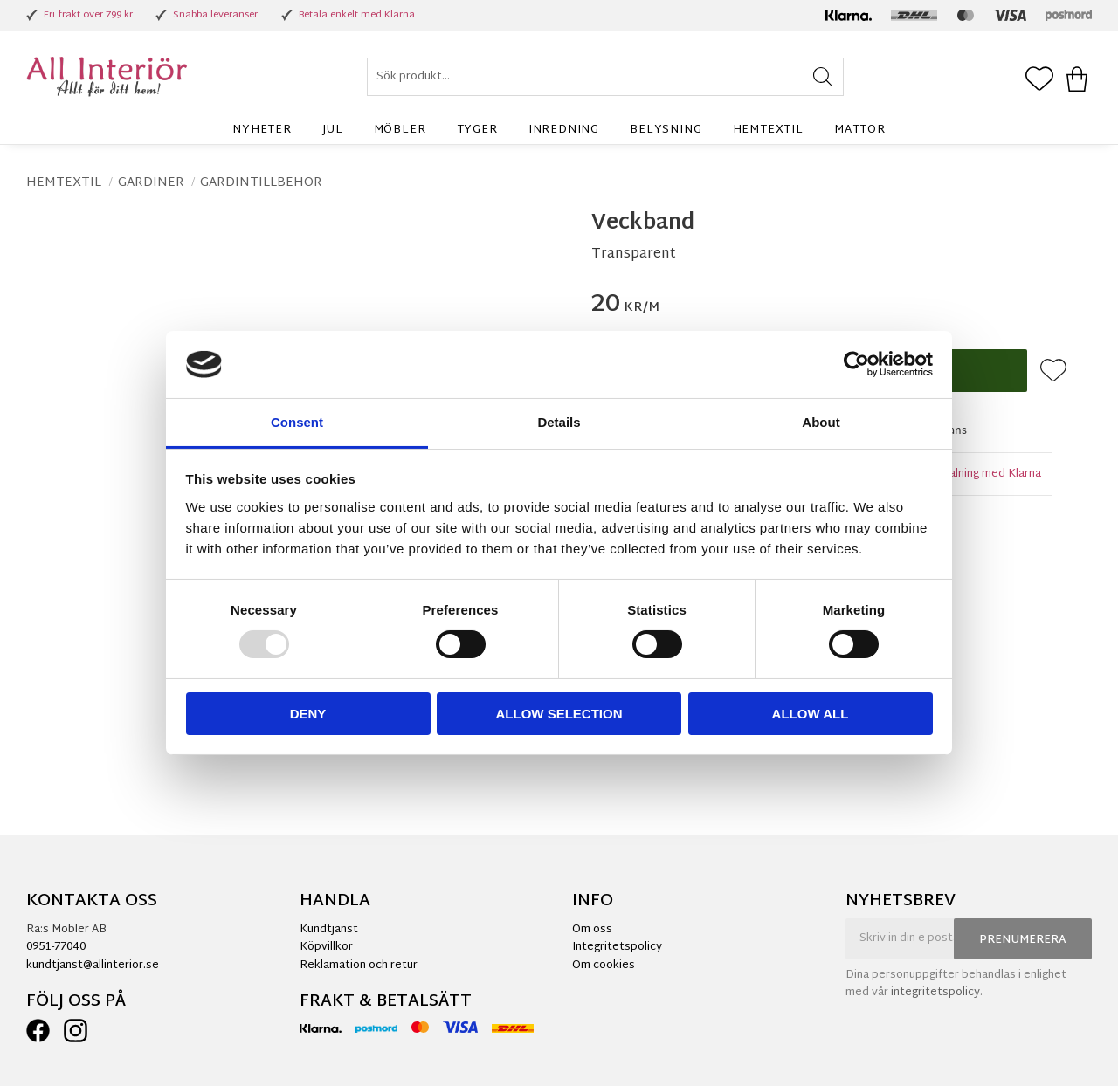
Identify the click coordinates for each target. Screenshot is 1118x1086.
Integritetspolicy (617, 947)
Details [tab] (558, 422)
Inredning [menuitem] (563, 130)
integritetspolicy (935, 992)
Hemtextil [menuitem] (768, 130)
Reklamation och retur (359, 965)
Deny (308, 713)
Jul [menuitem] (332, 130)
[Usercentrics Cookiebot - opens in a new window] (856, 364)
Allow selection (559, 713)
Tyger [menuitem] (477, 130)
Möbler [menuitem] (400, 130)
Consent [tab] (297, 422)
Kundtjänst (329, 929)
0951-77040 (56, 947)
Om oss (592, 929)
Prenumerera (1022, 940)
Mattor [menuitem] (860, 130)
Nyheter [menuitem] (262, 130)
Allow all (810, 713)
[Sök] (822, 77)
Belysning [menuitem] (665, 130)
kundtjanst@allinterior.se (92, 965)
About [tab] (820, 422)
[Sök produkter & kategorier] (605, 77)
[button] (1039, 80)
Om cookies (603, 965)
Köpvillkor (326, 947)
